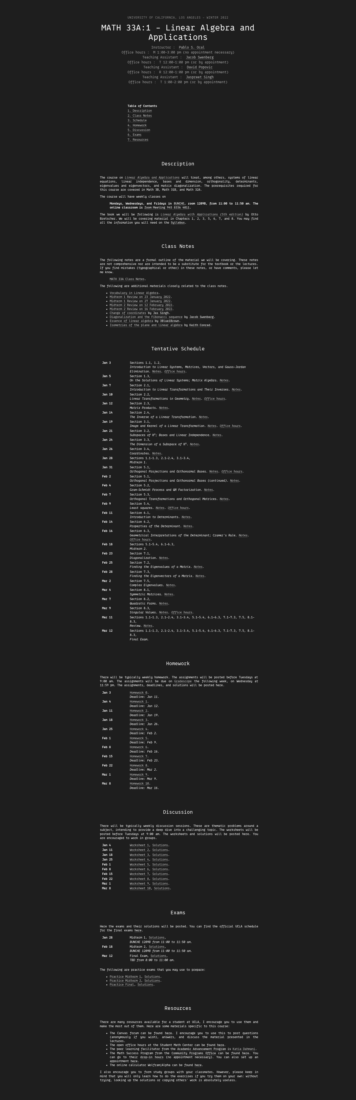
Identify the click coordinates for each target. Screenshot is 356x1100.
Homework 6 (138, 747)
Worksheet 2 (139, 850)
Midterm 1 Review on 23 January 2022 (140, 297)
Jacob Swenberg (200, 57)
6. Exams (134, 134)
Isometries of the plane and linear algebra (146, 325)
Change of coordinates (128, 313)
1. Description (140, 110)
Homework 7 (138, 756)
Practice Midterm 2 (125, 980)
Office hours (174, 371)
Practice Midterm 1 (125, 976)
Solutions (160, 845)
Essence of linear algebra (131, 321)
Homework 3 (138, 720)
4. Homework (137, 125)
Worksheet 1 (139, 845)
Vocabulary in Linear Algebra (134, 293)
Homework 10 (139, 783)
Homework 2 (138, 710)
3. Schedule (137, 120)
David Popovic (200, 67)
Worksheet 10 (140, 888)
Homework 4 (138, 729)
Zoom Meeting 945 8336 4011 (166, 207)
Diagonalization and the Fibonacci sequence (146, 317)
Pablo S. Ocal (192, 47)
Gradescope (183, 681)
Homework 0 (138, 692)
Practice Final (122, 984)
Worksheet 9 (139, 883)
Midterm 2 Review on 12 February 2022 (141, 305)
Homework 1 (138, 701)
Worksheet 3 (139, 855)
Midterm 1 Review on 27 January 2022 (140, 301)
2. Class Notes (140, 115)
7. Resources (138, 139)
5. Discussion (139, 130)
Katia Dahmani (244, 1049)
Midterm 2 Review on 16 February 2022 (141, 309)
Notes (156, 371)
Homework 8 (138, 765)
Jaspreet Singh (200, 77)
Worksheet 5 (139, 864)
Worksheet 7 (139, 874)
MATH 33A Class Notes (127, 279)
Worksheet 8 (139, 879)
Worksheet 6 (139, 869)
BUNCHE (179, 203)
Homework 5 (138, 738)
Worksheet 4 (139, 859)
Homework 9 (138, 774)
